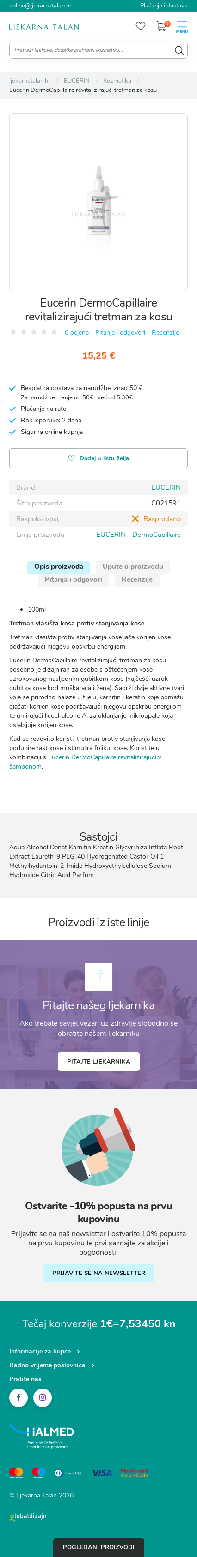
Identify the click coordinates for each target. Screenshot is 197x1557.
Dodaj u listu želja (98, 459)
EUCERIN (166, 487)
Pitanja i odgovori (120, 332)
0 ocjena (77, 332)
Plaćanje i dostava (164, 5)
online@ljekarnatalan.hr (40, 5)
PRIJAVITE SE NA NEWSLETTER (98, 1273)
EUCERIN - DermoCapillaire (138, 534)
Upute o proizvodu (133, 566)
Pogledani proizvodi (99, 1547)
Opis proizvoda (58, 566)
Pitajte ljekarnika (98, 1062)
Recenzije (165, 332)
